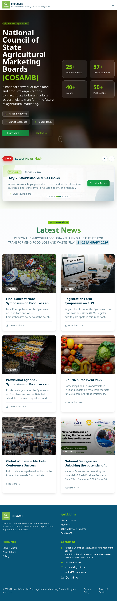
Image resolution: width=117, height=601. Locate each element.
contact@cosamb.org (75, 572)
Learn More (15, 132)
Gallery (5, 556)
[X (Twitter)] (67, 577)
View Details (98, 183)
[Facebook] (77, 577)
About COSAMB (68, 520)
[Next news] (112, 159)
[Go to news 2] (53, 196)
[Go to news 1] (49, 196)
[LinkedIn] (62, 577)
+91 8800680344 (73, 562)
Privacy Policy (87, 591)
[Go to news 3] (57, 196)
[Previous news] (105, 159)
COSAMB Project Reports (73, 528)
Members (66, 524)
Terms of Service (103, 591)
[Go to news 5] (62, 196)
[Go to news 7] (67, 196)
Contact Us (41, 132)
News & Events (9, 547)
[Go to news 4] (60, 196)
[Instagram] (72, 577)
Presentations (9, 551)
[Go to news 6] (65, 196)
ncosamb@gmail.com (75, 567)
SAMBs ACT (66, 533)
